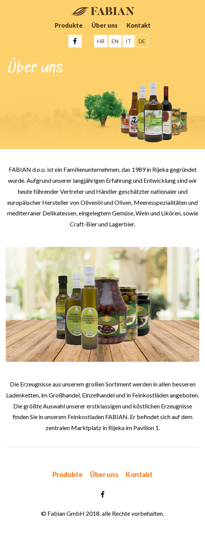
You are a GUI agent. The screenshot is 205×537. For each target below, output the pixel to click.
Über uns (104, 25)
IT (128, 41)
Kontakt (138, 25)
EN (115, 41)
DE (142, 41)
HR (100, 41)
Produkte (69, 25)
